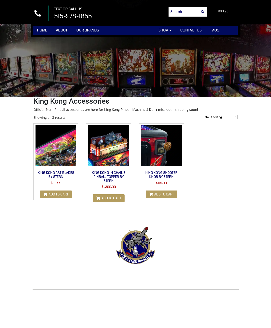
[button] (165, 30)
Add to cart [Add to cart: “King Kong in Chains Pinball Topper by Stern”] (111, 198)
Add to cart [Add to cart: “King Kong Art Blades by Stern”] (58, 194)
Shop (164, 30)
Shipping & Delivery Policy (209, 272)
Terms (98, 272)
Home (42, 30)
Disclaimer (135, 281)
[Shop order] (220, 117)
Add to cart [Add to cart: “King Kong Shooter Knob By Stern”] (164, 194)
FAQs (214, 30)
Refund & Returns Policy (130, 272)
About (62, 30)
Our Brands (87, 30)
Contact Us (191, 30)
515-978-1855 (73, 16)
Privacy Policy (169, 272)
